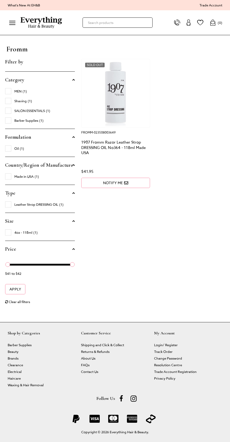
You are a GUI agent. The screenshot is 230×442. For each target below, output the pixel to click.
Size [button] (9, 221)
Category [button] (14, 80)
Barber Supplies (20, 345)
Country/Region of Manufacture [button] (39, 165)
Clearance (15, 365)
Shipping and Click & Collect (102, 345)
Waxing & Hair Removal (26, 385)
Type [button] (10, 193)
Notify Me (115, 183)
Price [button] (10, 249)
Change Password (168, 358)
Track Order (163, 351)
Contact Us (89, 371)
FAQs (85, 365)
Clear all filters (17, 302)
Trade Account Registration (175, 371)
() (216, 23)
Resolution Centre (168, 365)
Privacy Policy (164, 378)
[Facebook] (121, 398)
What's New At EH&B (24, 5)
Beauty (13, 351)
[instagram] (133, 398)
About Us (88, 358)
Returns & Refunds (95, 351)
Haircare (14, 378)
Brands (13, 358)
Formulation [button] (18, 137)
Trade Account (210, 5)
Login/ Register (166, 345)
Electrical (15, 371)
